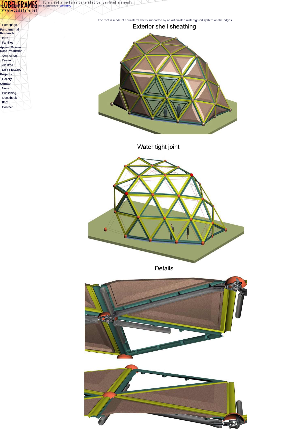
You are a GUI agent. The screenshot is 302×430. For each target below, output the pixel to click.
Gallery (7, 79)
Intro (5, 37)
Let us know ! (66, 6)
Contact (7, 107)
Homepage (9, 24)
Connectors (10, 55)
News (6, 88)
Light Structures (11, 69)
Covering (8, 60)
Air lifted (7, 65)
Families (7, 42)
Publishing (9, 93)
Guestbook (9, 97)
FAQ (5, 102)
